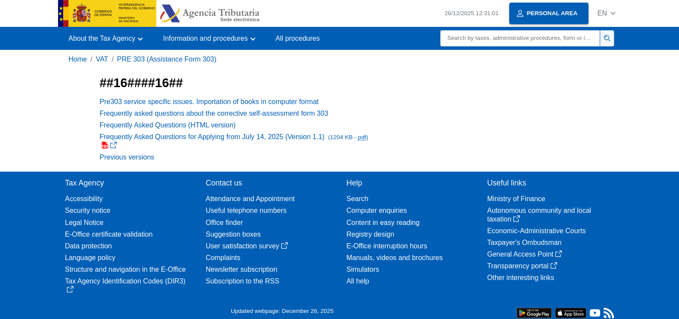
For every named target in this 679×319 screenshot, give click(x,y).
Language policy (90, 257)
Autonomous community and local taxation (539, 214)
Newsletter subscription (241, 269)
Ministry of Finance (516, 198)
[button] (606, 13)
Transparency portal (522, 266)
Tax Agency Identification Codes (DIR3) (125, 285)
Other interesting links (520, 277)
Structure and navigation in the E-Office (125, 269)
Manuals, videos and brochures (394, 257)
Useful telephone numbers (246, 210)
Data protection (88, 246)
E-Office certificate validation (108, 234)
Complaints (223, 257)
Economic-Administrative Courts (536, 230)
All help (357, 281)
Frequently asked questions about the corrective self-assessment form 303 (214, 113)
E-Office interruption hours (386, 246)
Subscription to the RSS (242, 281)
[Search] (520, 38)
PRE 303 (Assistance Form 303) (166, 59)
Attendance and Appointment (250, 198)
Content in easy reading (383, 222)
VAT (102, 59)
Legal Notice (84, 222)
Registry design (370, 234)
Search (357, 198)
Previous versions (127, 157)
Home (77, 59)
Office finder (224, 222)
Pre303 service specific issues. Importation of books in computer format (209, 101)
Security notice (87, 210)
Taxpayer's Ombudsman (524, 242)
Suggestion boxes (233, 234)
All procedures (297, 38)
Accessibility (84, 198)
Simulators (362, 269)
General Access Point (524, 254)
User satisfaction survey (247, 246)
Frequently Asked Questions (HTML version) (168, 125)
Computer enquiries (376, 210)
